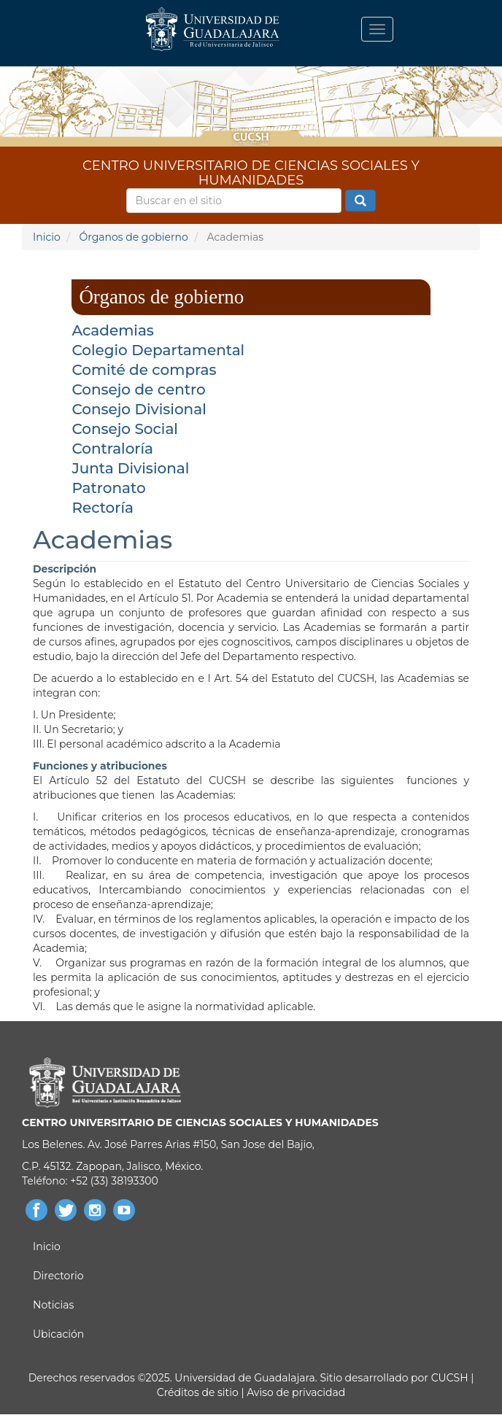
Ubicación (58, 1334)
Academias (113, 330)
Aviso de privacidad (295, 1392)
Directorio (58, 1275)
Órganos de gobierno (133, 237)
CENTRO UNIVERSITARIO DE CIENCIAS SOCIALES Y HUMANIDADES (251, 170)
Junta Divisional (130, 468)
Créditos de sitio (198, 1392)
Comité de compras (144, 370)
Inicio (47, 237)
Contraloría (112, 448)
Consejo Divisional (139, 409)
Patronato (108, 488)
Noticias (53, 1304)
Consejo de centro (138, 389)
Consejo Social (125, 429)
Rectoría (103, 507)
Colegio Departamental (158, 350)
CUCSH (449, 1377)
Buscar (360, 201)
